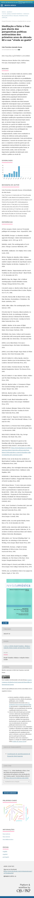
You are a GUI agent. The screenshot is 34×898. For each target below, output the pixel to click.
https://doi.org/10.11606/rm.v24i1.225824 (17, 56)
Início (4, 12)
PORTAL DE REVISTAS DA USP (9, 2)
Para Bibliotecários (8, 839)
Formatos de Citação (12, 781)
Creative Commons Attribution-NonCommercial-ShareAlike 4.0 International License (17, 682)
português (6, 857)
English (5, 851)
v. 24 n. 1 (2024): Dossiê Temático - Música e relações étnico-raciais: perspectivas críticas (15, 15)
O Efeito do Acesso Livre (19, 741)
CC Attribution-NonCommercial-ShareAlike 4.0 (20, 704)
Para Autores (6, 837)
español (5, 854)
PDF (5, 623)
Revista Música (10, 5)
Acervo (9, 12)
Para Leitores (6, 834)
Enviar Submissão (10, 793)
